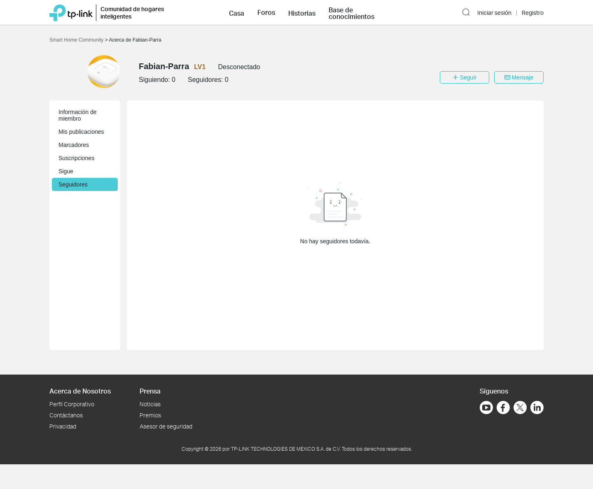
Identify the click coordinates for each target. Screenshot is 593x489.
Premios (150, 415)
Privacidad (62, 426)
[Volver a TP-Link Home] (71, 12)
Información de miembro (77, 115)
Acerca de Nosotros (80, 391)
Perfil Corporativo (71, 404)
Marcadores (73, 145)
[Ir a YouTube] (486, 407)
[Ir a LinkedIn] (537, 407)
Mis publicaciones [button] (81, 131)
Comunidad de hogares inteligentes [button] (132, 12)
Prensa (150, 391)
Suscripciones (76, 158)
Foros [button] (266, 12)
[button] (236, 12)
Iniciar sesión (494, 13)
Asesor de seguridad (166, 426)
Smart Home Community (77, 40)
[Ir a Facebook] (503, 407)
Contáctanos (66, 415)
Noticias (150, 404)
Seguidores (73, 184)
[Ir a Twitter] (520, 408)
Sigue (65, 171)
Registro (533, 13)
